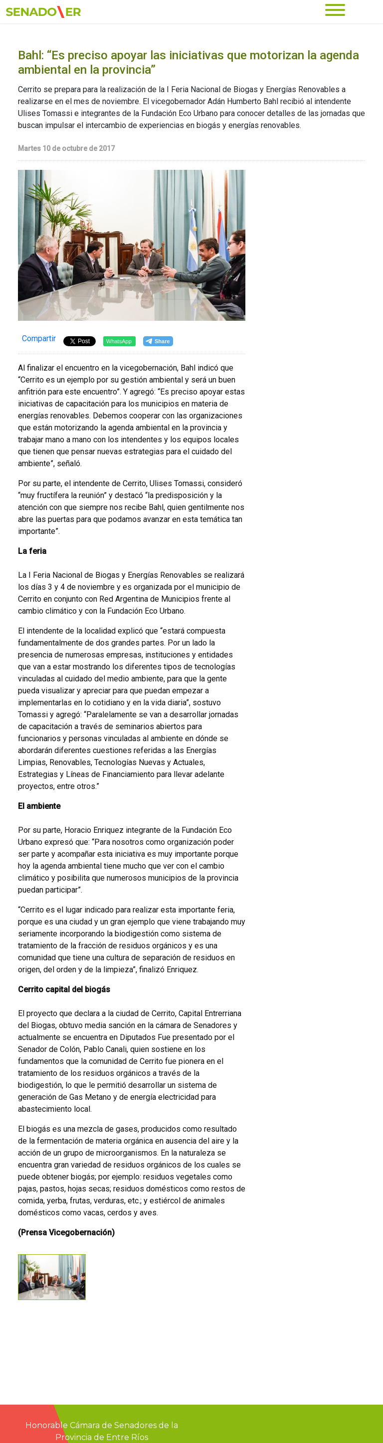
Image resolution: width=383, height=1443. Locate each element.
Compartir (39, 338)
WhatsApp (119, 341)
